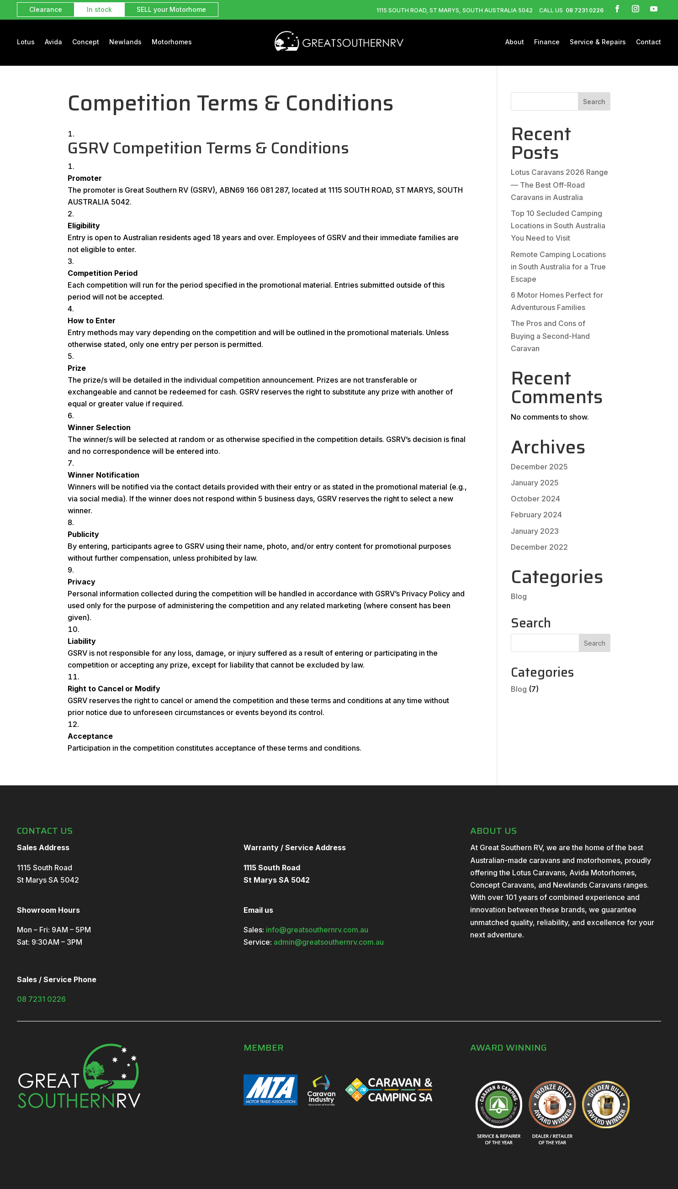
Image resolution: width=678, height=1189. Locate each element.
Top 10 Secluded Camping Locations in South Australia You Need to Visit (558, 225)
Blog (519, 596)
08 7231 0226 (584, 10)
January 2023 (535, 531)
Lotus (26, 42)
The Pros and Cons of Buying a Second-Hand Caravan (550, 335)
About (514, 42)
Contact (648, 42)
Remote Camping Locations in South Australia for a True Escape (558, 267)
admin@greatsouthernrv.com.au (329, 942)
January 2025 (535, 482)
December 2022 (539, 547)
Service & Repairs (598, 42)
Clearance (45, 9)
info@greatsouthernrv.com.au (317, 929)
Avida (53, 42)
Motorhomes (172, 42)
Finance (547, 42)
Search (594, 101)
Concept (85, 42)
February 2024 (536, 514)
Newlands (125, 42)
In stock (99, 9)
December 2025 (539, 466)
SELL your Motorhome (171, 9)
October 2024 (535, 498)
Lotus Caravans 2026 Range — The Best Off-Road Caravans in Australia (559, 184)
